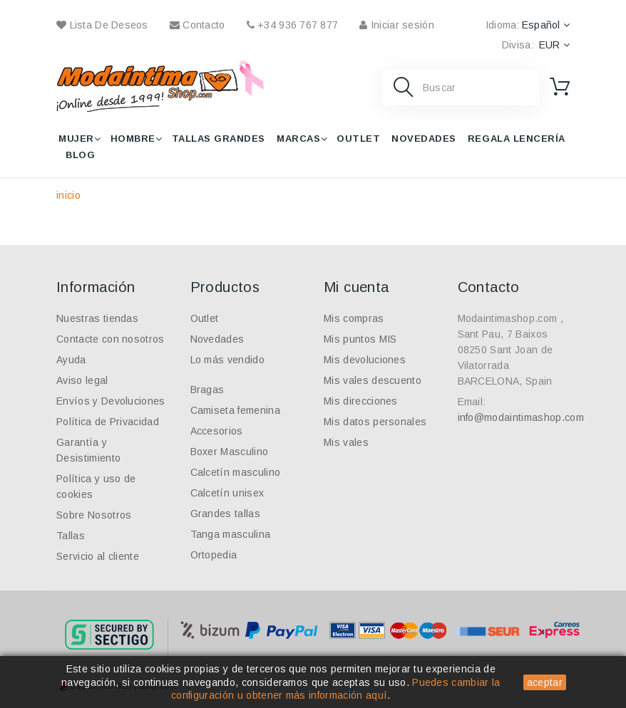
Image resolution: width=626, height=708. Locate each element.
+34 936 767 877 (293, 25)
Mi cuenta (356, 287)
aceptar (545, 682)
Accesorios (216, 431)
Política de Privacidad (107, 421)
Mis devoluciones (365, 359)
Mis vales (346, 442)
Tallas (70, 535)
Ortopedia (213, 555)
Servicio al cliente (97, 556)
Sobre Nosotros (93, 515)
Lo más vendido (227, 359)
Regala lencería (516, 138)
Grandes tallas (225, 513)
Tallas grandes (218, 138)
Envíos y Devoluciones (110, 401)
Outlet (358, 138)
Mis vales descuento (372, 380)
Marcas (298, 138)
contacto (197, 25)
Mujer (76, 138)
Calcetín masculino (235, 472)
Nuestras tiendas (97, 318)
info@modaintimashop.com (521, 417)
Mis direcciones (361, 401)
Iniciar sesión (396, 25)
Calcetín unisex (227, 493)
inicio (68, 195)
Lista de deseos (102, 25)
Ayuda (71, 359)
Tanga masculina (230, 534)
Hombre (133, 138)
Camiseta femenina (235, 410)
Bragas (207, 389)
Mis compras (354, 318)
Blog (80, 155)
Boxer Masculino (229, 451)
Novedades (423, 138)
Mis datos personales (375, 421)
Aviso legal (82, 380)
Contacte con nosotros (110, 339)
